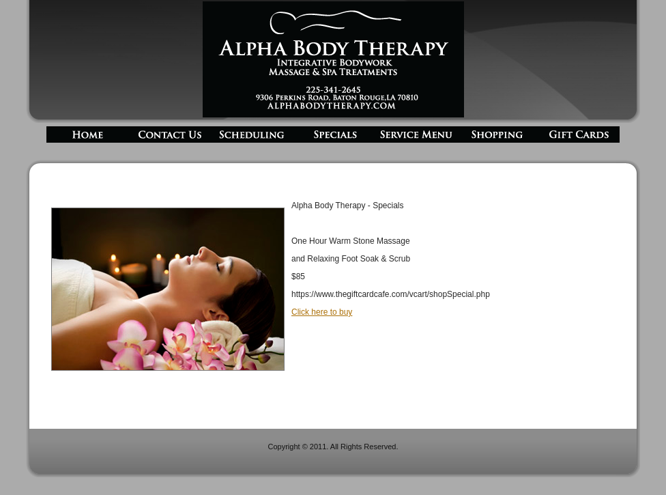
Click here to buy (321, 312)
